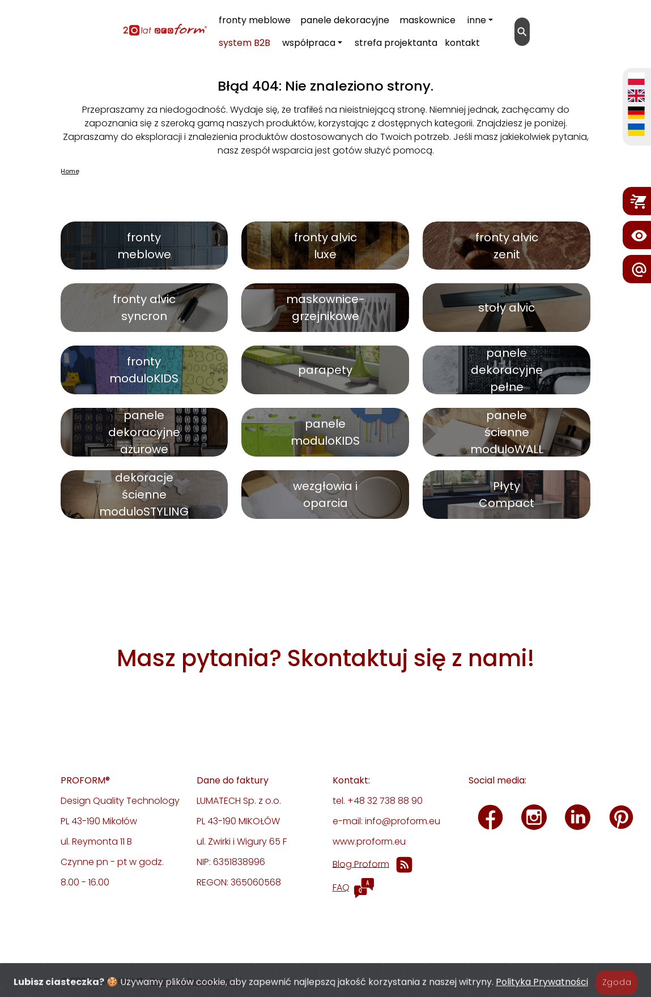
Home (70, 171)
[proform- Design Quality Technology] (108, 29)
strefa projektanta (396, 42)
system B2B (244, 42)
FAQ (341, 887)
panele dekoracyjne (344, 20)
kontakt (462, 42)
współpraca (308, 42)
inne (476, 20)
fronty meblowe (255, 20)
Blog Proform (361, 863)
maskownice (427, 20)
